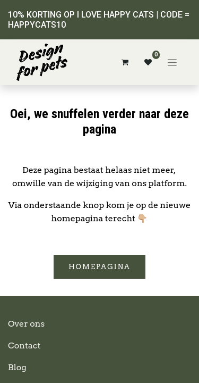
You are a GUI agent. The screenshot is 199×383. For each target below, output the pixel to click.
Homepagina (99, 267)
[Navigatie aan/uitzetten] (172, 62)
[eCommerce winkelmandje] (124, 62)
